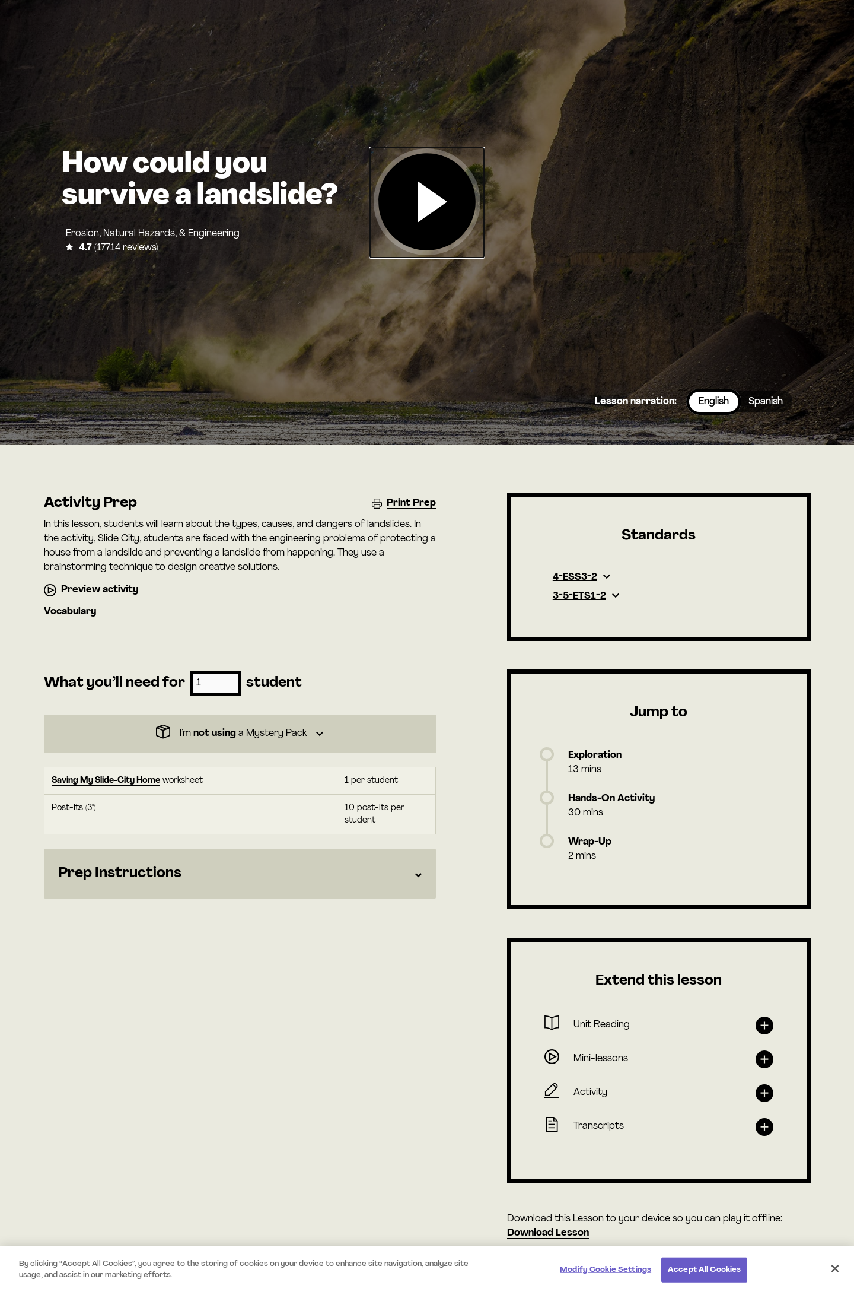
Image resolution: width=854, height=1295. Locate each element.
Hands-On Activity (611, 799)
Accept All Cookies (704, 1270)
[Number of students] (215, 683)
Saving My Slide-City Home (106, 780)
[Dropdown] (240, 734)
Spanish (765, 402)
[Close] (835, 1268)
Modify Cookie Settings (605, 1270)
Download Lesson (548, 1233)
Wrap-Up (589, 842)
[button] (427, 203)
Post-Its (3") (73, 808)
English (714, 402)
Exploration (595, 755)
